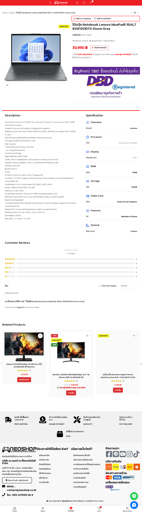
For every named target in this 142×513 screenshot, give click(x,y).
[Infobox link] (19, 421)
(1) (30, 370)
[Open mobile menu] (50, 3)
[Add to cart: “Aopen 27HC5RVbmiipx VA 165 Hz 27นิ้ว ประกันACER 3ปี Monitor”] (24, 379)
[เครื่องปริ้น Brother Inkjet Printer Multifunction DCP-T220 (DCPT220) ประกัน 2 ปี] (118, 352)
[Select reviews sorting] (128, 286)
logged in (20, 307)
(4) (76, 381)
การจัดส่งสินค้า (79, 477)
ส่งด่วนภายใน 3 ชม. (81, 482)
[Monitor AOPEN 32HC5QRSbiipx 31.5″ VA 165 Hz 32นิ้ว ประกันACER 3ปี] (71, 352)
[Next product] (138, 12)
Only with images (109, 285)
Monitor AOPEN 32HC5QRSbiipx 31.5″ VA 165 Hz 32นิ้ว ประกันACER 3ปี (71, 376)
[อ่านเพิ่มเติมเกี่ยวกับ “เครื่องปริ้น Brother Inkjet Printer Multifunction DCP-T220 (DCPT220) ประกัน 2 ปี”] (118, 390)
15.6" (135, 157)
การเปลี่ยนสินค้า (79, 486)
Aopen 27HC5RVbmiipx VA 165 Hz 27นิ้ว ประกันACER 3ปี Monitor (24, 365)
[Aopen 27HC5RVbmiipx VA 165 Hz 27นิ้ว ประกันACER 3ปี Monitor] (24, 347)
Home (4, 12)
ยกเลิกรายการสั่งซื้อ (81, 473)
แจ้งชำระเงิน (44, 459)
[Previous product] (131, 12)
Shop (11, 12)
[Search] (77, 3)
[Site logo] (61, 2)
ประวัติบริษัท (44, 482)
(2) (123, 381)
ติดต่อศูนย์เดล (45, 468)
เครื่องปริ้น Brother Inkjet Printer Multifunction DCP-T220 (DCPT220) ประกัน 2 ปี (118, 377)
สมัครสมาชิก (44, 455)
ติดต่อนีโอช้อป (45, 464)
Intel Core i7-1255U (128, 143)
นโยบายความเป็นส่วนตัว (82, 459)
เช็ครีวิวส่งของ (45, 473)
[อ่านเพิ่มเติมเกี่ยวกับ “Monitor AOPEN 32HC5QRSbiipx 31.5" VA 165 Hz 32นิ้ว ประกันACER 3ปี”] (71, 392)
